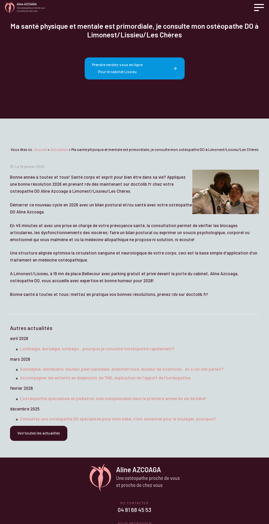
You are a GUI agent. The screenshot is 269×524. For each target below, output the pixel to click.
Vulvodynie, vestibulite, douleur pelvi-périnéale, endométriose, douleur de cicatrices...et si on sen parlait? (122, 369)
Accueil (40, 149)
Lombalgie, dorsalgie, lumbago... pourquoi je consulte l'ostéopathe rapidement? (97, 348)
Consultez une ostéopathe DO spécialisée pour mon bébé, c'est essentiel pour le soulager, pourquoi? (118, 418)
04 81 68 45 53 (134, 510)
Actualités (59, 149)
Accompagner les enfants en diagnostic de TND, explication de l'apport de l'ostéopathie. (105, 377)
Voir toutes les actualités (38, 433)
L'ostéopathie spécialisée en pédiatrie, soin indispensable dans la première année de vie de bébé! (113, 398)
